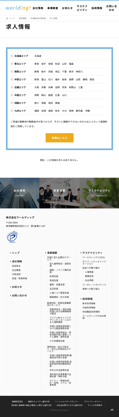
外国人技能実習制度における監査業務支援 (60, 327)
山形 (64, 63)
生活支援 (54, 288)
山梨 (78, 79)
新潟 (36, 79)
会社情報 (38, 8)
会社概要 (16, 270)
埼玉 (57, 71)
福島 (71, 63)
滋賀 (57, 87)
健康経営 (89, 276)
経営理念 (16, 265)
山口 (64, 95)
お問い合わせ (19, 295)
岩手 (43, 63)
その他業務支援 (57, 340)
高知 (50, 102)
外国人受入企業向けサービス (59, 258)
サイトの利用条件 (95, 405)
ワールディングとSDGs (93, 257)
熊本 (57, 110)
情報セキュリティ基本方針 (39, 401)
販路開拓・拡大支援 (59, 296)
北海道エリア (21, 55)
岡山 (43, 95)
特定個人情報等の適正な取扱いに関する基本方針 (31, 405)
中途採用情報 (88, 307)
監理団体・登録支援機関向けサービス (59, 304)
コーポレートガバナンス (94, 284)
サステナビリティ (82, 8)
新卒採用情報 (88, 303)
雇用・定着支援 (57, 284)
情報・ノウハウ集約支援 (60, 271)
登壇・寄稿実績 (19, 278)
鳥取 (36, 95)
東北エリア (20, 63)
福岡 (36, 110)
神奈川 (79, 71)
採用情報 (97, 8)
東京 (71, 71)
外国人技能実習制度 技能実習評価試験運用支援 (61, 363)
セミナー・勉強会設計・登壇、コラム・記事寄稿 (60, 382)
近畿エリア (20, 87)
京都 (43, 87)
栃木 (43, 71)
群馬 (36, 71)
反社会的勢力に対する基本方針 (70, 405)
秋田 (57, 63)
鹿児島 (79, 110)
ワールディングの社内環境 (94, 316)
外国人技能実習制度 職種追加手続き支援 (61, 356)
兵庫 (50, 87)
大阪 (36, 87)
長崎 (50, 110)
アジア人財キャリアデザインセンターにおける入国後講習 (60, 319)
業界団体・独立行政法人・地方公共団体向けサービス (59, 349)
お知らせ (67, 8)
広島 (57, 95)
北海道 (37, 55)
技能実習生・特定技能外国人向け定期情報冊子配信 (60, 311)
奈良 (64, 87)
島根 (50, 95)
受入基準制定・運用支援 (60, 264)
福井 (57, 79)
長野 (71, 79)
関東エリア (20, 71)
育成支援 (54, 280)
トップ (12, 18)
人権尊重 (89, 271)
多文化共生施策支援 (59, 370)
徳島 (43, 102)
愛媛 (57, 102)
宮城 (50, 63)
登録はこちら (59, 138)
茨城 (50, 71)
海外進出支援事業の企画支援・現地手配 (60, 375)
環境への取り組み (91, 288)
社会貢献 (89, 280)
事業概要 (52, 8)
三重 (80, 87)
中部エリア (20, 79)
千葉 (64, 71)
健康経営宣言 (17, 401)
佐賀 (43, 110)
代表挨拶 (16, 274)
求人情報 (53, 18)
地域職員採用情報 (38, 18)
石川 (50, 79)
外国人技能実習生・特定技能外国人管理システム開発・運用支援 (60, 334)
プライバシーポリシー (93, 401)
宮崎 (71, 110)
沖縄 (87, 110)
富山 (43, 79)
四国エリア (20, 102)
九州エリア (20, 110)
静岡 (85, 79)
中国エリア (20, 95)
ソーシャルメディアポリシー (67, 401)
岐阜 (64, 79)
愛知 (92, 79)
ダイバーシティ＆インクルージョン (94, 262)
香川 (36, 102)
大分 (64, 110)
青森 (36, 63)
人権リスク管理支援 (59, 292)
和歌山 (72, 87)
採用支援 (54, 276)
